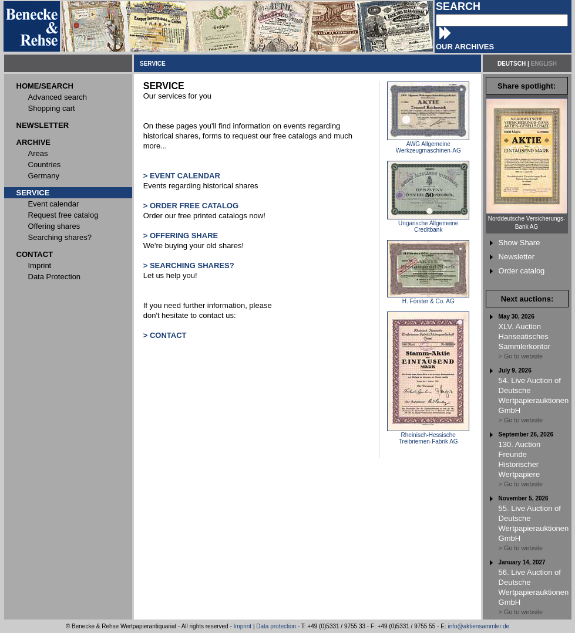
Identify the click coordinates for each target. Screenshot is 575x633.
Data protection (276, 626)
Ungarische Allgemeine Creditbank (428, 224)
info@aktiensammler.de (478, 626)
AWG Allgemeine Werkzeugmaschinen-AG (428, 145)
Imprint (243, 626)
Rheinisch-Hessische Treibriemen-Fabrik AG (428, 435)
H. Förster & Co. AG (428, 298)
